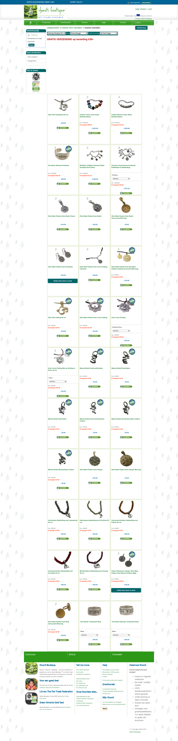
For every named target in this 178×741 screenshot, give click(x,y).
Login (104, 23)
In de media (79, 672)
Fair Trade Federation (82, 705)
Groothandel (66, 23)
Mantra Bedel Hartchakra (57, 419)
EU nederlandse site (82, 685)
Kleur (51, 378)
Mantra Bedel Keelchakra (120, 368)
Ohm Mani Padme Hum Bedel (90, 216)
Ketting (115, 175)
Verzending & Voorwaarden (110, 670)
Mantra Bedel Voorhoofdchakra (91, 368)
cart (150, 9)
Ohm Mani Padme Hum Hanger (91, 469)
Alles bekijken (32, 57)
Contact (123, 23)
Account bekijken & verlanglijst (112, 702)
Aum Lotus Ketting (118, 317)
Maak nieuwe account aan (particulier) (113, 704)
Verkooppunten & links (83, 696)
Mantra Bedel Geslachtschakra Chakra (125, 419)
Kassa (31, 45)
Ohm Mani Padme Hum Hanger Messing (126, 469)
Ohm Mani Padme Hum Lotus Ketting (93, 317)
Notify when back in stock (63, 281)
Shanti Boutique (135, 732)
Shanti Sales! (76, 2)
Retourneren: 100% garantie (110, 672)
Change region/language (143, 19)
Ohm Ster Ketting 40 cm (57, 317)
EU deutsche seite (81, 687)
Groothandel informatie (109, 689)
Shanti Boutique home (83, 678)
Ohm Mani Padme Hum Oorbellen (60, 267)
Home (30, 22)
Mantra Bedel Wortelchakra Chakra (61, 469)
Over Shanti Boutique (82, 670)
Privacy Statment (107, 674)
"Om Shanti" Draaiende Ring (90, 622)
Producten (46, 23)
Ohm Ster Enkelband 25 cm (58, 115)
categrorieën (53, 28)
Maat (82, 631)
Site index (79, 681)
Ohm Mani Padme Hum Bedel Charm (61, 216)
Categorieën (31, 61)
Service (85, 23)
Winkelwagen (34, 35)
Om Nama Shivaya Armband (58, 165)
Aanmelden (146, 2)
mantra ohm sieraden (72, 28)
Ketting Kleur (117, 327)
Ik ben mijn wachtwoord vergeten (112, 680)
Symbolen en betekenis (83, 674)
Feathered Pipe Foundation (84, 703)
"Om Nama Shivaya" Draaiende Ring (124, 622)
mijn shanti (140, 9)
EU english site (80, 683)
